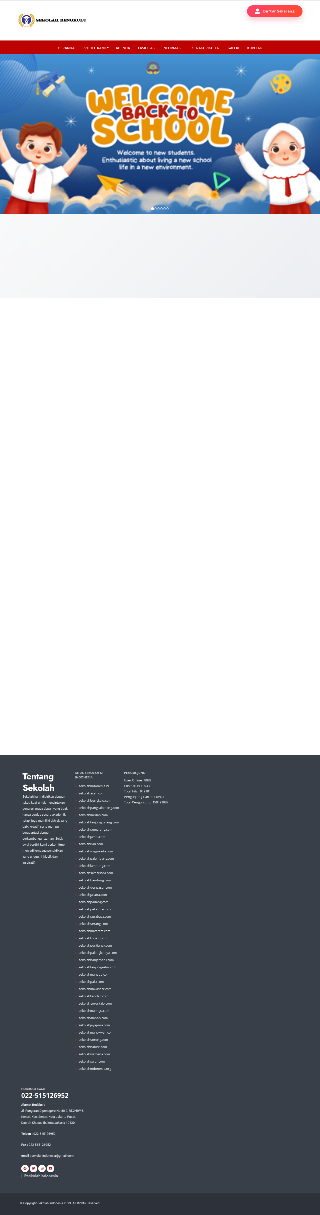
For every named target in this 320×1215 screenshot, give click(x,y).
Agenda (123, 47)
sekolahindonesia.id (93, 786)
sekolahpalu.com (91, 982)
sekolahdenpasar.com (95, 887)
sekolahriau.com (90, 844)
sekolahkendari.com (93, 996)
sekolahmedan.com (93, 815)
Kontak (254, 47)
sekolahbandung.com (94, 880)
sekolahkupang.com (93, 938)
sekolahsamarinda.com (95, 873)
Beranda (66, 47)
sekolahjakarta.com (92, 895)
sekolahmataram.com (94, 931)
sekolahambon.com (93, 1018)
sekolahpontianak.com (95, 945)
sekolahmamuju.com (93, 1011)
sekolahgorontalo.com (95, 1003)
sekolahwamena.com (94, 1054)
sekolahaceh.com (91, 793)
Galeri (233, 47)
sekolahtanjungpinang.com (98, 822)
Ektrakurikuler (205, 47)
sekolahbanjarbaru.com (96, 960)
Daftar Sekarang (274, 11)
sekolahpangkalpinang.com (98, 808)
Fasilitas (146, 47)
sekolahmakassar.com (95, 989)
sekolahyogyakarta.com (95, 851)
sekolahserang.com (93, 924)
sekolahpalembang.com (96, 858)
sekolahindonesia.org (94, 1069)
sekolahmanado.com (94, 974)
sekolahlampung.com (94, 866)
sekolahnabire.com (92, 1047)
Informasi (172, 47)
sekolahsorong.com (93, 1040)
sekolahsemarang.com (95, 829)
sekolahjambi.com (91, 837)
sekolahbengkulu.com (94, 800)
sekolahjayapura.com (94, 1025)
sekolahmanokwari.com (96, 1032)
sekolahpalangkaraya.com (97, 953)
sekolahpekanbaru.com (96, 909)
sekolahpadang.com (93, 902)
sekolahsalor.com (91, 1061)
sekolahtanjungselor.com (97, 967)
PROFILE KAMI (94, 47)
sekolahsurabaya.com (94, 916)
